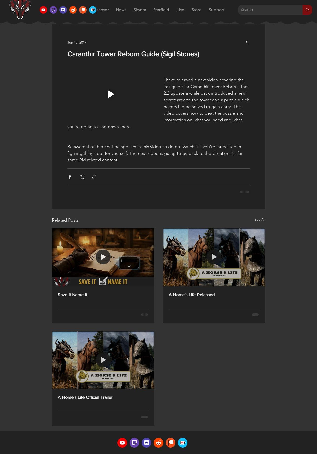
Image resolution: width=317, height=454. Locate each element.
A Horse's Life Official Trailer (85, 397)
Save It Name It (72, 294)
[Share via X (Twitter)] (81, 176)
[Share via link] (94, 176)
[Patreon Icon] (83, 10)
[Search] (266, 10)
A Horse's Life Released (192, 294)
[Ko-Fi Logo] (182, 443)
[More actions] (247, 42)
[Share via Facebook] (69, 176)
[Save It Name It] (103, 257)
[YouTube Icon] (43, 10)
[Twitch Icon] (53, 10)
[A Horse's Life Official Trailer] (103, 360)
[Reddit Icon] (73, 10)
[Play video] (110, 94)
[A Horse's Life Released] (214, 257)
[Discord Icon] (63, 10)
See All (259, 219)
